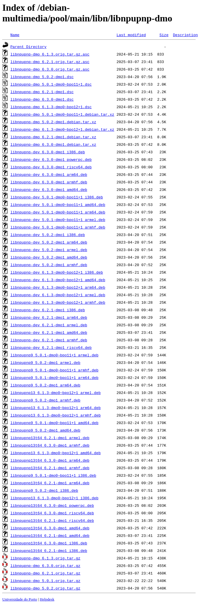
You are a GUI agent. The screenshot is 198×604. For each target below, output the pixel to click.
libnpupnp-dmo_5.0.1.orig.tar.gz (45, 580)
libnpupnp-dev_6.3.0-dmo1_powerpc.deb (51, 159)
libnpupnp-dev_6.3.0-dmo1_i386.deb (47, 151)
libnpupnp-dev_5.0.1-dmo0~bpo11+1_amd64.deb (57, 204)
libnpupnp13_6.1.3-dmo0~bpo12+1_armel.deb (55, 392)
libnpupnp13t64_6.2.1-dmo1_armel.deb (49, 437)
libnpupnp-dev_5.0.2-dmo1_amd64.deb (48, 257)
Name (14, 34)
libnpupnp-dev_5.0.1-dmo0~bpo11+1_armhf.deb (57, 227)
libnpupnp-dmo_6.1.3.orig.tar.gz (45, 558)
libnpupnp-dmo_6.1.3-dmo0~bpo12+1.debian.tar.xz (62, 129)
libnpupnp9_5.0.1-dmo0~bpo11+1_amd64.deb (54, 422)
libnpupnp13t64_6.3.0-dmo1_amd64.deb (49, 528)
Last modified (131, 34)
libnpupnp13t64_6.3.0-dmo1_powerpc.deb (52, 505)
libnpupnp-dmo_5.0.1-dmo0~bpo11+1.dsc (51, 84)
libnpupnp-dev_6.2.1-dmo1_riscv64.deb (51, 347)
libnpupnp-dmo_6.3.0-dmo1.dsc (42, 99)
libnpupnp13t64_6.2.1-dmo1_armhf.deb (49, 467)
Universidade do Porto (19, 599)
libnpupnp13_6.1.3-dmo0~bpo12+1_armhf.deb (55, 415)
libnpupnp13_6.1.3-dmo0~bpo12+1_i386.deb (54, 497)
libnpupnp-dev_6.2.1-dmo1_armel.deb (48, 324)
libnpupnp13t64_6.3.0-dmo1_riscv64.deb (52, 512)
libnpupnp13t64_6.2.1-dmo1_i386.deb (48, 550)
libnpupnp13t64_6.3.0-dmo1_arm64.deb (49, 460)
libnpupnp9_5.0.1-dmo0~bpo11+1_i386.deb (53, 475)
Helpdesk (47, 599)
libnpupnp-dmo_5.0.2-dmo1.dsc (42, 76)
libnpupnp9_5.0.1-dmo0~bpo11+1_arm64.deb (54, 377)
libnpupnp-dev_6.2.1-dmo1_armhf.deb (48, 339)
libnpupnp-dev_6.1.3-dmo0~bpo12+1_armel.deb (57, 294)
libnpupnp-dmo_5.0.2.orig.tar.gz (45, 588)
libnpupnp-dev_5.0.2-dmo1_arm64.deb (48, 242)
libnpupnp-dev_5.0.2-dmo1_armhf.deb (48, 264)
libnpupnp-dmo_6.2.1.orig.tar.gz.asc (49, 61)
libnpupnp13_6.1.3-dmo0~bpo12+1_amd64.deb (55, 452)
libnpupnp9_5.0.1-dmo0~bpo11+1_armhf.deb (54, 370)
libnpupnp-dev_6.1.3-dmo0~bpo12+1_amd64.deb (57, 279)
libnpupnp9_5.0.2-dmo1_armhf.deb (45, 400)
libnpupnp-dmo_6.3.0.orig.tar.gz (45, 565)
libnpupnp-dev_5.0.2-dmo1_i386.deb (47, 234)
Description (185, 34)
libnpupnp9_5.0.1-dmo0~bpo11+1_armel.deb (54, 355)
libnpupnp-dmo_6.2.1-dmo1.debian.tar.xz (53, 136)
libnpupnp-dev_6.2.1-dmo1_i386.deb (47, 309)
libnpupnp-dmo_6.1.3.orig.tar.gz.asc (49, 54)
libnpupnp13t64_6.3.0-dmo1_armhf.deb (49, 445)
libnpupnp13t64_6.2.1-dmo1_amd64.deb (49, 535)
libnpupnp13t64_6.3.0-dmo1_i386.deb (48, 543)
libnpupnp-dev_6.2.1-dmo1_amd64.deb (48, 332)
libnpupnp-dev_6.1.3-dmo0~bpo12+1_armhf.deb (57, 302)
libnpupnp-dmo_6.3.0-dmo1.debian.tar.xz (53, 144)
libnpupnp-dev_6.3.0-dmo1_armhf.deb (48, 182)
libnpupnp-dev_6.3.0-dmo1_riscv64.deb (51, 167)
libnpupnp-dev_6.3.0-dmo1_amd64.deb (48, 189)
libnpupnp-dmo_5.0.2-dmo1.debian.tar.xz (53, 121)
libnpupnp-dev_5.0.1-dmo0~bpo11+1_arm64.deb (57, 212)
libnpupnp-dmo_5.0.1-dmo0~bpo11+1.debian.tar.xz (62, 114)
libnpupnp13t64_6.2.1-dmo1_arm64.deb (49, 482)
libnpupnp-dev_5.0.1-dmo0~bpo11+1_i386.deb (56, 197)
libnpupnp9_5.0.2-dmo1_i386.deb (44, 490)
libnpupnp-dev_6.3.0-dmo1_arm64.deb (48, 174)
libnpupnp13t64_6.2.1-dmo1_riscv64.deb (52, 520)
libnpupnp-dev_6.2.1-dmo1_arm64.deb (48, 317)
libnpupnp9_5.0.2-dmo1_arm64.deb (45, 385)
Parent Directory (28, 46)
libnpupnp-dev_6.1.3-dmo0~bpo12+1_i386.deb (56, 272)
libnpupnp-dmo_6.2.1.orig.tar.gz (45, 573)
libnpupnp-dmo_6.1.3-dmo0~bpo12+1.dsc (51, 106)
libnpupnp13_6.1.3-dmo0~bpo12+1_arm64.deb (55, 407)
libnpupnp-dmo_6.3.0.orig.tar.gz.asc (49, 69)
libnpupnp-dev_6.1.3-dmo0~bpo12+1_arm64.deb (57, 287)
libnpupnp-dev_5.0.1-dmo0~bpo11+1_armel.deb (57, 219)
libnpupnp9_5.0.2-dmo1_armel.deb (45, 362)
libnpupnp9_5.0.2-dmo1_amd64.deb (45, 430)
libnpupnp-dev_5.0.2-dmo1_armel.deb (48, 249)
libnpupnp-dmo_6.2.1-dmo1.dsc (42, 91)
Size (164, 34)
